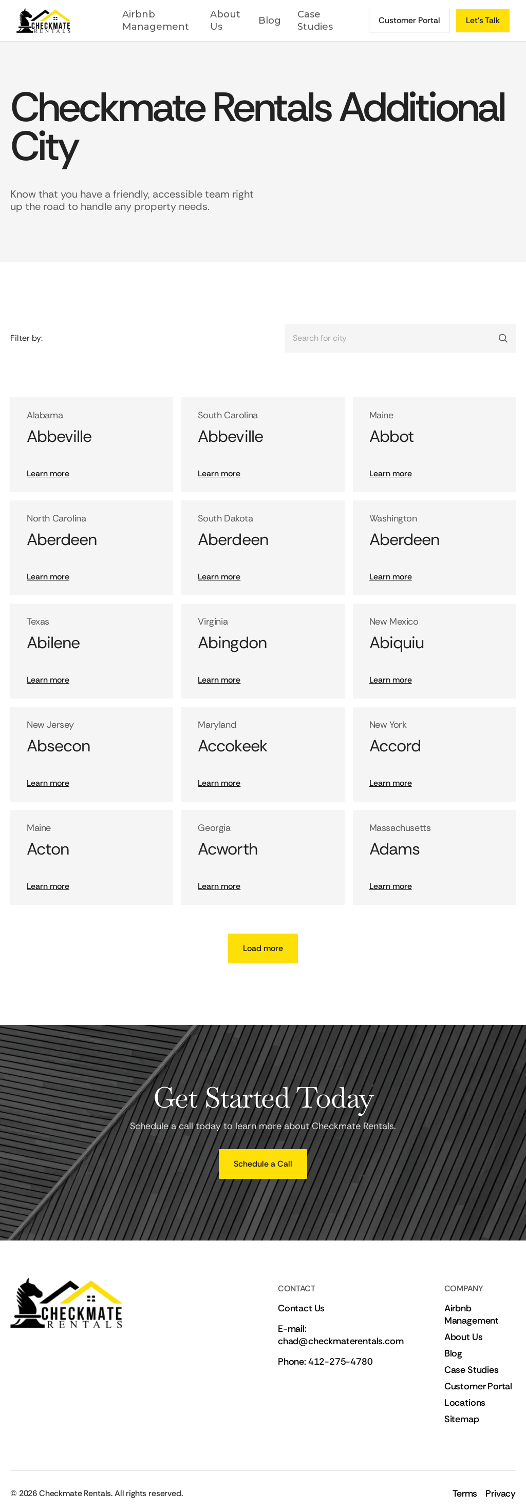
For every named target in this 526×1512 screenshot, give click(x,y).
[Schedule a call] (409, 20)
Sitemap (461, 1419)
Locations (464, 1403)
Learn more (48, 473)
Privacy (500, 1493)
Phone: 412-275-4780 (325, 1361)
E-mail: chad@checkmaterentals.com (341, 1335)
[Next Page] (263, 948)
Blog (269, 20)
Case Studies (315, 20)
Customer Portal (478, 1386)
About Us (225, 20)
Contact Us (301, 1308)
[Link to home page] (54, 20)
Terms (465, 1493)
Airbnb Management (155, 20)
